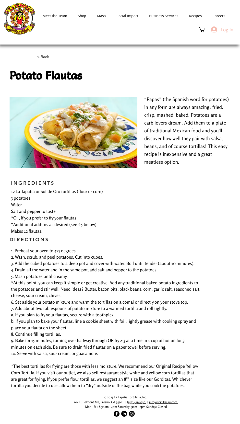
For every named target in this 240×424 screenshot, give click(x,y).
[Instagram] (132, 414)
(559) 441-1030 (136, 402)
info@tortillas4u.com (163, 402)
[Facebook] (117, 414)
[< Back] (53, 57)
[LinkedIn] (124, 414)
